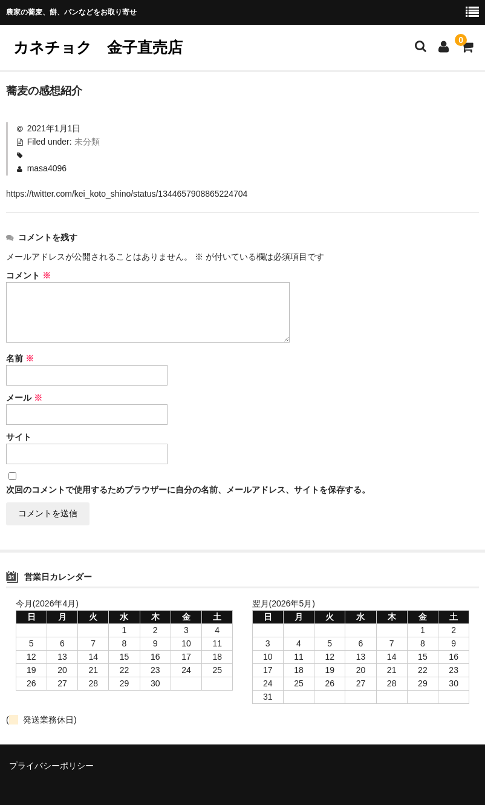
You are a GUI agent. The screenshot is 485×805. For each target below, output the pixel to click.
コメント (28, 275)
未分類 (87, 141)
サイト (18, 437)
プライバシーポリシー (51, 765)
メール (24, 397)
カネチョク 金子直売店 (105, 47)
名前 (20, 358)
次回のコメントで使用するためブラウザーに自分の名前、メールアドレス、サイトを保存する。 (188, 489)
